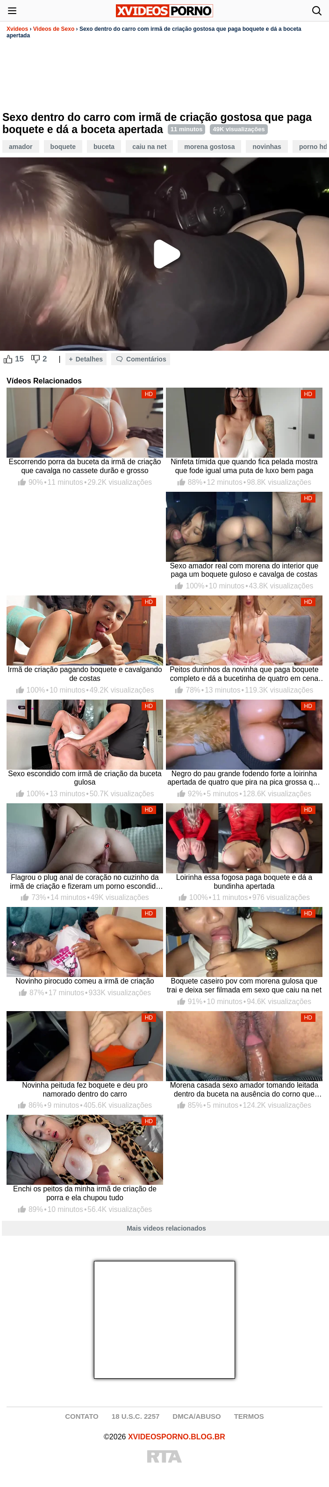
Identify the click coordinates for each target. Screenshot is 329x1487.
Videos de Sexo (53, 29)
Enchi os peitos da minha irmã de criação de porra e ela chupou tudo (85, 1193)
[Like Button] (8, 359)
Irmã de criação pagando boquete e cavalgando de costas (84, 674)
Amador (21, 146)
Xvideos (17, 29)
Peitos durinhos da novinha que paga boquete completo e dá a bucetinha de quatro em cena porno (244, 674)
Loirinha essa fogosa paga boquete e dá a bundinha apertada (244, 881)
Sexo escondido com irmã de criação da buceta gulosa (85, 778)
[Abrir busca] (316, 10)
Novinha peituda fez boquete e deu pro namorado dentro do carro (85, 1089)
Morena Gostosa (209, 146)
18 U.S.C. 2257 (136, 1416)
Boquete (63, 146)
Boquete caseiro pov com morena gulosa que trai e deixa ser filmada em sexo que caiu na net (244, 985)
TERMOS (249, 1416)
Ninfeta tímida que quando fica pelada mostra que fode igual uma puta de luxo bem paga (244, 466)
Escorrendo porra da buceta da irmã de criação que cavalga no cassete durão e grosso (85, 466)
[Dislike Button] (35, 359)
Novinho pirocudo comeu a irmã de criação (84, 981)
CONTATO (82, 1416)
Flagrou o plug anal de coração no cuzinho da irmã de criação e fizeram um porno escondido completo (85, 882)
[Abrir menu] (12, 10)
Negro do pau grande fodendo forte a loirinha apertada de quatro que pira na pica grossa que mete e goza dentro (244, 778)
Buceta (103, 146)
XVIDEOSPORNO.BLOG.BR (176, 1437)
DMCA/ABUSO (196, 1416)
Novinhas (266, 146)
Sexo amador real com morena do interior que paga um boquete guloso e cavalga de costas (244, 570)
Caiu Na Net (149, 146)
